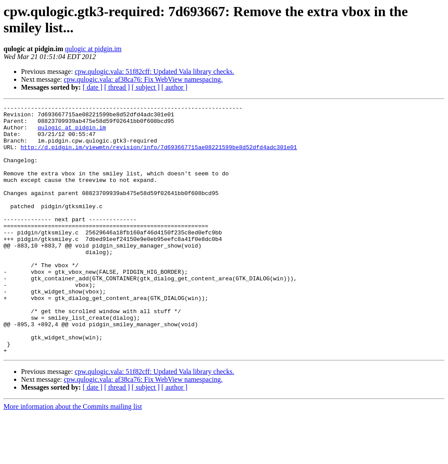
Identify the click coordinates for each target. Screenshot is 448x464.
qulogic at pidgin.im (93, 48)
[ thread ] (117, 87)
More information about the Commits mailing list (73, 456)
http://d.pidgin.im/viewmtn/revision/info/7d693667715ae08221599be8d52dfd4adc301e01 (159, 156)
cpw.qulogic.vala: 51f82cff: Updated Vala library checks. (154, 71)
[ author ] (174, 87)
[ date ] (92, 87)
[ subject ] (146, 87)
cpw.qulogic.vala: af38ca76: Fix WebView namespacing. (143, 79)
